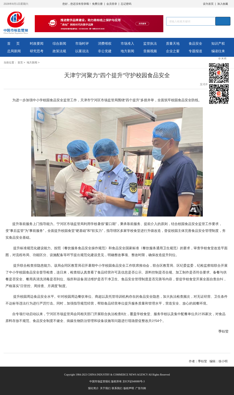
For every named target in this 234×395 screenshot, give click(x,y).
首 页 (13, 43)
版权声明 (128, 388)
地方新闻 (127, 51)
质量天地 (173, 43)
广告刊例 (140, 388)
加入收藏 (222, 3)
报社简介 (93, 388)
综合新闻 (59, 43)
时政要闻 (36, 43)
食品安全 (195, 43)
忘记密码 (126, 3)
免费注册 (97, 3)
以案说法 (82, 51)
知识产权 (218, 43)
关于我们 (105, 388)
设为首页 (208, 3)
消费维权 (105, 43)
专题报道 (195, 51)
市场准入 (127, 43)
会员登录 (111, 3)
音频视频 (150, 51)
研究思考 (36, 51)
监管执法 (150, 43)
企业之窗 (173, 51)
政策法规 (59, 51)
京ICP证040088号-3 (133, 381)
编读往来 (218, 51)
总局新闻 (14, 51)
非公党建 (105, 51)
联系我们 (117, 388)
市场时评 (82, 43)
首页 (20, 62)
